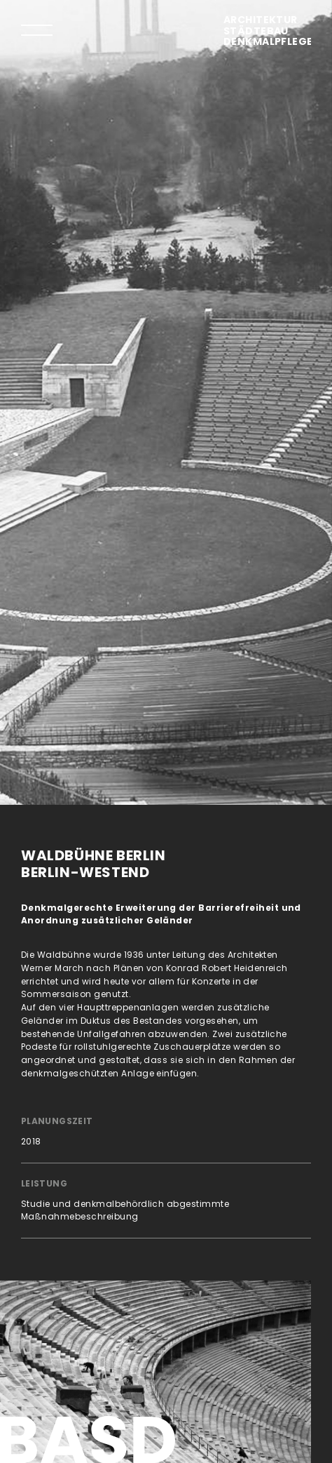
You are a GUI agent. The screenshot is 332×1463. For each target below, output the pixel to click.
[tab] (37, 30)
